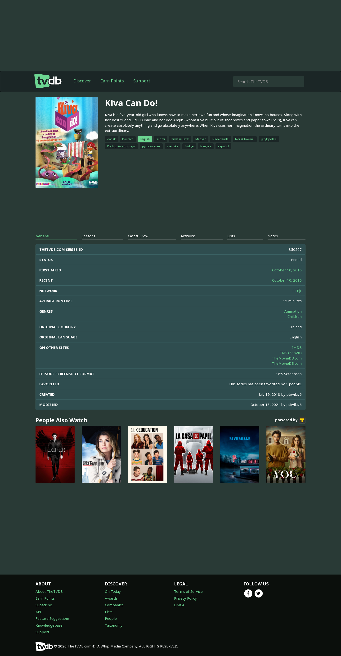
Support (141, 81)
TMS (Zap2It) (291, 352)
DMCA (179, 604)
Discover (82, 81)
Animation (293, 311)
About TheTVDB (49, 591)
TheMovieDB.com (287, 358)
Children (294, 316)
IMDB (297, 347)
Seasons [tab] (88, 236)
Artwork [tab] (188, 236)
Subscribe (44, 604)
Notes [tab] (273, 236)
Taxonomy (113, 625)
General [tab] (42, 236)
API (38, 611)
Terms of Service (188, 591)
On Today (113, 591)
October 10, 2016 (287, 270)
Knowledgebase (49, 625)
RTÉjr (297, 290)
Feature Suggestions (53, 618)
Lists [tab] (231, 236)
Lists (108, 611)
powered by (290, 420)
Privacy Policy (185, 598)
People (111, 618)
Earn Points (112, 81)
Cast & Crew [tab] (138, 236)
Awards (111, 598)
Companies (114, 604)
